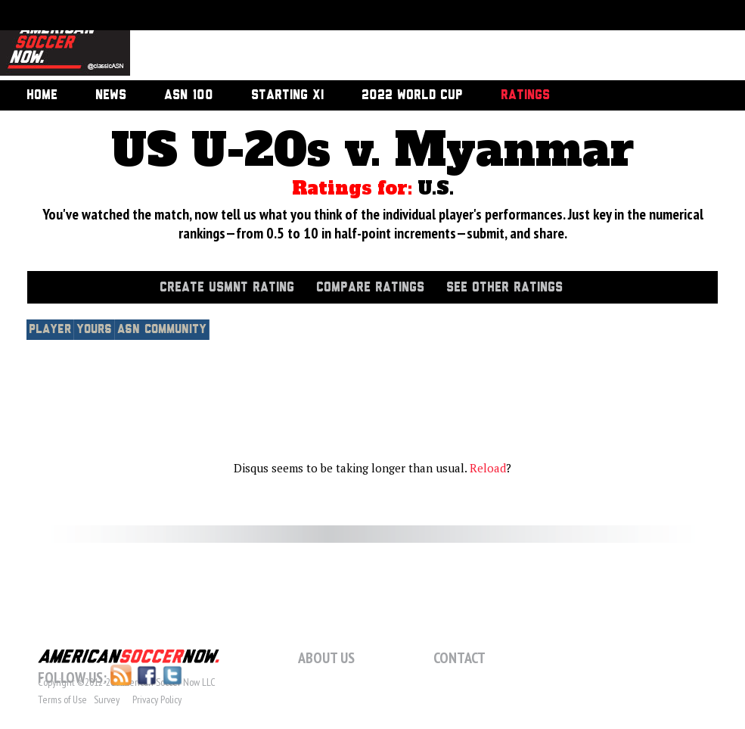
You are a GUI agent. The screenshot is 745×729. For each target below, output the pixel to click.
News (110, 95)
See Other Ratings (504, 288)
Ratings (525, 95)
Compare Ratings (370, 288)
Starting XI (287, 95)
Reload (488, 467)
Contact (459, 658)
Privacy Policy (157, 699)
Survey (107, 699)
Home (41, 95)
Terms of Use (62, 699)
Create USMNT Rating (227, 288)
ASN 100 (188, 95)
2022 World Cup (412, 95)
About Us (326, 658)
